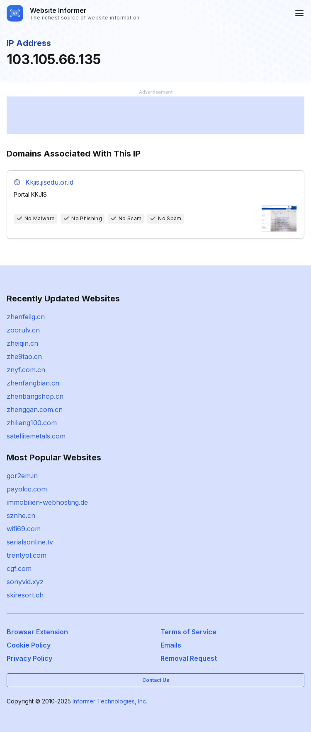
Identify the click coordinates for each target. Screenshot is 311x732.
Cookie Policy (29, 645)
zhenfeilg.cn (26, 317)
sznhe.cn (21, 515)
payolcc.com (27, 489)
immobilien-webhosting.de (47, 502)
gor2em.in (22, 476)
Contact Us (155, 680)
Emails (170, 645)
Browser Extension (37, 632)
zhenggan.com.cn (35, 409)
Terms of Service (188, 632)
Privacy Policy (29, 658)
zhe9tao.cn (24, 356)
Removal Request (188, 658)
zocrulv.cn (23, 330)
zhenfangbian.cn (33, 383)
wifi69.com (24, 529)
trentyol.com (26, 555)
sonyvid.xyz (25, 582)
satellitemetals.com (36, 436)
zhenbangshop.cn (35, 396)
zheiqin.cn (22, 343)
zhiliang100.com (32, 423)
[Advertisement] (155, 115)
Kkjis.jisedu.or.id (49, 182)
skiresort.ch (25, 595)
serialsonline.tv (30, 542)
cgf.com (19, 568)
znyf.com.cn (26, 370)
